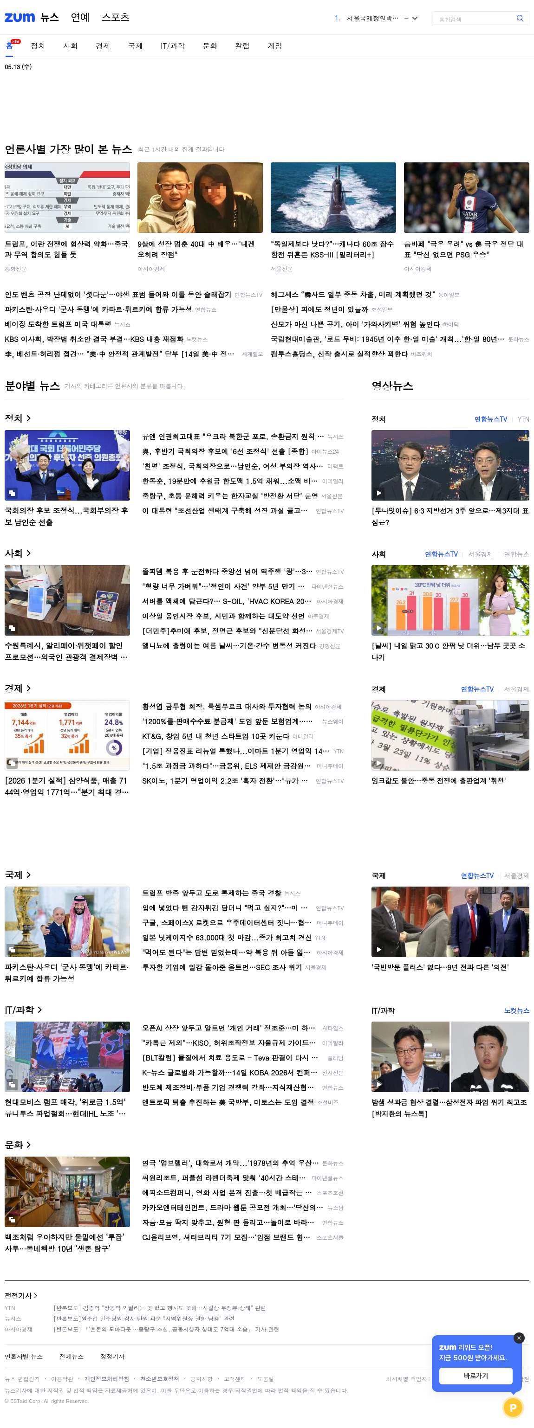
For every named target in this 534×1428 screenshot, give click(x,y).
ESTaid (18, 1400)
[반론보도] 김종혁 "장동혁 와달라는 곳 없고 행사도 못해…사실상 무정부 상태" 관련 (159, 1308)
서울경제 (480, 554)
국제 (135, 45)
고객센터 (235, 1379)
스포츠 (116, 18)
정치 (38, 45)
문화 (209, 45)
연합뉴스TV (491, 419)
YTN (523, 419)
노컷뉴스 (516, 1010)
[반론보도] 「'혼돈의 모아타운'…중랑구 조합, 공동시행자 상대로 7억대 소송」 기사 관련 (166, 1329)
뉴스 (49, 18)
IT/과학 (173, 45)
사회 (70, 45)
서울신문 (282, 268)
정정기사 (18, 1295)
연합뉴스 (516, 554)
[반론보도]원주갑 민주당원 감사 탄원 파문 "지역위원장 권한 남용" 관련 (143, 1318)
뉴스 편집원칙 (22, 1379)
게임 (274, 45)
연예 (80, 18)
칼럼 (242, 45)
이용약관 (62, 1379)
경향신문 (16, 268)
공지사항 (201, 1379)
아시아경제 (151, 268)
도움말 (265, 1379)
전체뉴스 (71, 1356)
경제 (103, 45)
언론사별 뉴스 (24, 1356)
